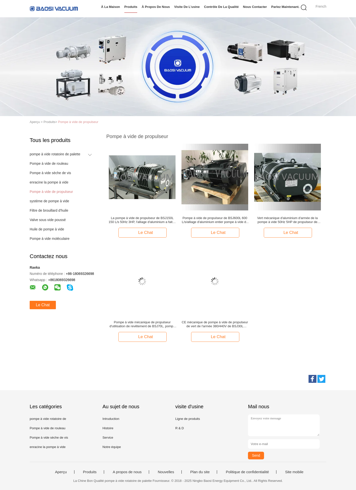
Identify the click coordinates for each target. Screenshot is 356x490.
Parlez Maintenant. (285, 7)
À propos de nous (156, 7)
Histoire (107, 428)
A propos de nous (127, 472)
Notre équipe (111, 447)
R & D (179, 428)
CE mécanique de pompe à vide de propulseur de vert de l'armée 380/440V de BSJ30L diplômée (215, 324)
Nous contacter (255, 7)
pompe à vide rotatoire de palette (55, 154)
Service (107, 437)
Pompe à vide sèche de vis (50, 173)
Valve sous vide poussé (48, 220)
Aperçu (61, 472)
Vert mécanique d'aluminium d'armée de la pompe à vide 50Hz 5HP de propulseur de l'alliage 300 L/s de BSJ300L (287, 220)
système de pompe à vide (49, 201)
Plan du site (200, 472)
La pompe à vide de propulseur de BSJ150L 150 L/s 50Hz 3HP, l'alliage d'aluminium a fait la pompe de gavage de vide (142, 220)
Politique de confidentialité (247, 472)
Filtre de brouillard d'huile (49, 210)
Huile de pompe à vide (47, 229)
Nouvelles (166, 472)
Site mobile (294, 472)
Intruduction (110, 419)
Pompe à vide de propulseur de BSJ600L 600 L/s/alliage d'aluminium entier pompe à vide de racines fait (215, 220)
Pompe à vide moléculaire (49, 239)
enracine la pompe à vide (49, 182)
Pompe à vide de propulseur (78, 122)
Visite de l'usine (187, 7)
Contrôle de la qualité (221, 7)
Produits (130, 7)
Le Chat (43, 305)
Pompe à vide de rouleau (49, 163)
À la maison (110, 7)
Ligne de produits (187, 419)
